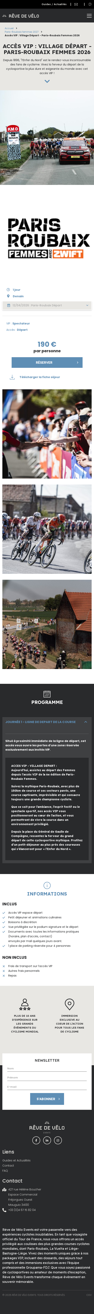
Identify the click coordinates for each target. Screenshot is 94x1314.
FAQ (5, 1171)
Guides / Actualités (54, 4)
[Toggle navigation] (89, 16)
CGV (89, 1295)
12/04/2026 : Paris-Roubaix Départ (48, 305)
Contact (8, 1166)
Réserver (58, 362)
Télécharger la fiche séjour (35, 377)
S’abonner (49, 1099)
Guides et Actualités (16, 1160)
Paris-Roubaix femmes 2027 (22, 32)
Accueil (9, 28)
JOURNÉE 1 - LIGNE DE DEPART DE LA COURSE (40, 722)
